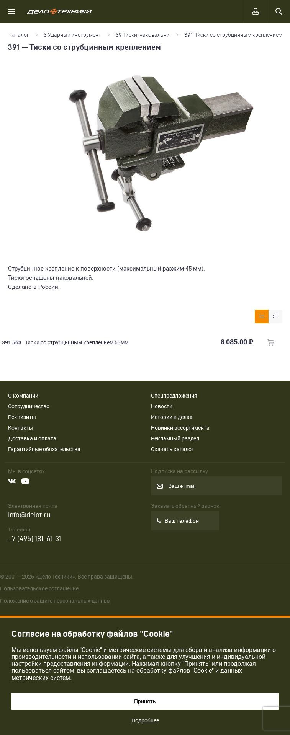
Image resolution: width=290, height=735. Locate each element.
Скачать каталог (172, 449)
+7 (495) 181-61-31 (34, 539)
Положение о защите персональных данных (55, 601)
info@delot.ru (29, 515)
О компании (23, 396)
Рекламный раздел (175, 438)
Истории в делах (171, 417)
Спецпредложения (174, 396)
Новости (161, 406)
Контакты (20, 428)
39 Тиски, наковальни (143, 35)
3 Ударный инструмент (72, 35)
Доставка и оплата (32, 438)
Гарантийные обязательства (44, 449)
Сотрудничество (28, 406)
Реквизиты (22, 417)
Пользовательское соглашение (39, 588)
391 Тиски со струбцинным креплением (233, 35)
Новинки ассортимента (180, 428)
